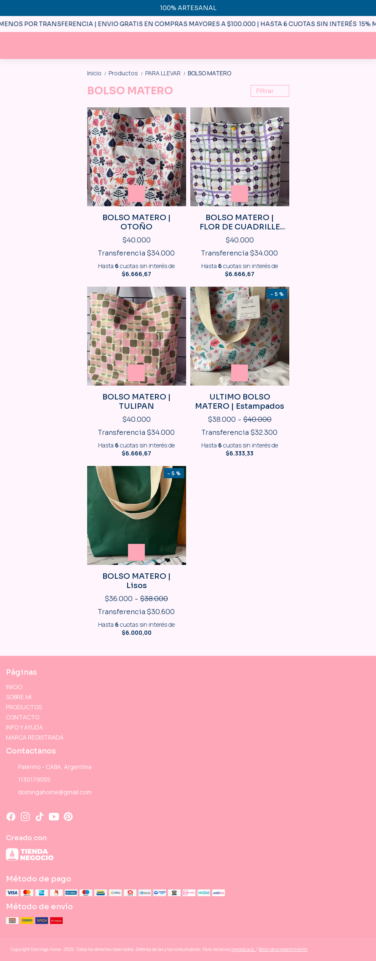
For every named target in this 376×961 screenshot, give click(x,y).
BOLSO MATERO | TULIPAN (136, 401)
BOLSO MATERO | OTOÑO (136, 222)
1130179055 (28, 780)
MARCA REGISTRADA (35, 737)
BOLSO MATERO (209, 73)
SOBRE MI (19, 697)
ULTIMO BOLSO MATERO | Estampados (239, 401)
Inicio (98, 73)
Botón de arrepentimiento (283, 949)
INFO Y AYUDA (24, 727)
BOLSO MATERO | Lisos (136, 581)
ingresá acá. (243, 949)
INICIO (14, 687)
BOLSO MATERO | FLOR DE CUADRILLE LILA (240, 222)
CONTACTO (22, 717)
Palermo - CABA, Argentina (48, 767)
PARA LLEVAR (166, 73)
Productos (127, 73)
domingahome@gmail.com (49, 793)
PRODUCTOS (24, 707)
